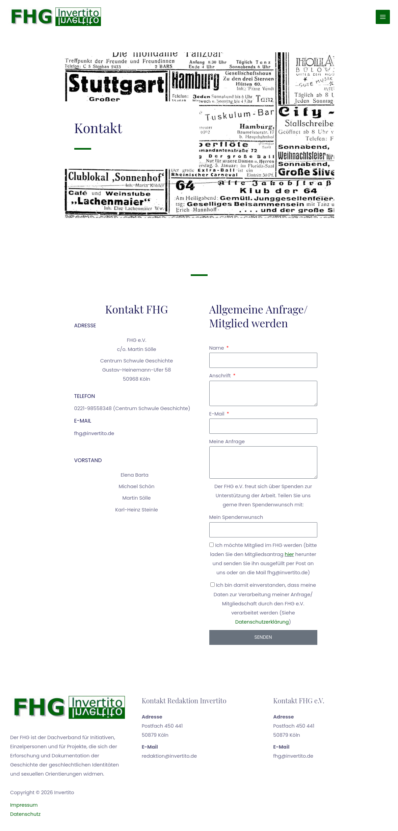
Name (217, 350)
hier (289, 556)
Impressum (24, 807)
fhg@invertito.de (94, 435)
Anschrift (220, 378)
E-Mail (217, 415)
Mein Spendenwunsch (236, 519)
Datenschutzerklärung (262, 624)
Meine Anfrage (227, 443)
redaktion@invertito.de (169, 758)
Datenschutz (25, 816)
